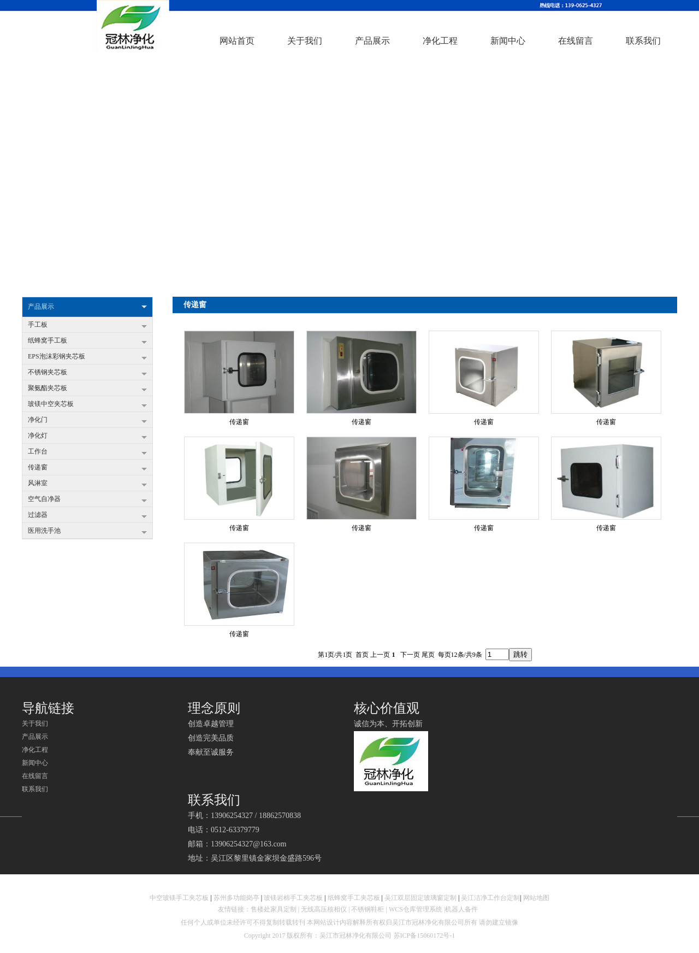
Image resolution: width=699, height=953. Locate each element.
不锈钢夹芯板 (87, 373)
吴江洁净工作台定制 (490, 898)
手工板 (87, 326)
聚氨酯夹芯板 (87, 389)
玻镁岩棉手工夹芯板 (293, 898)
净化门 (87, 421)
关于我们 (35, 723)
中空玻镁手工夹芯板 (179, 898)
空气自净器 (87, 500)
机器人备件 (462, 909)
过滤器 (87, 516)
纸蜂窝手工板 (87, 341)
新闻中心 (35, 763)
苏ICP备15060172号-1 (424, 935)
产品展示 (87, 307)
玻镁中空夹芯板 (87, 405)
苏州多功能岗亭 (236, 898)
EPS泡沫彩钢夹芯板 (87, 357)
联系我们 (35, 789)
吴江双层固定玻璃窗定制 (420, 898)
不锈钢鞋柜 (367, 909)
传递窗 (87, 468)
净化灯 (87, 437)
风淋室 (87, 484)
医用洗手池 (87, 532)
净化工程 (35, 750)
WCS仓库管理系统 (415, 909)
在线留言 (35, 776)
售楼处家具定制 (274, 909)
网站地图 (536, 898)
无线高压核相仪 (324, 909)
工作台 (87, 452)
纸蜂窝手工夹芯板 (354, 898)
